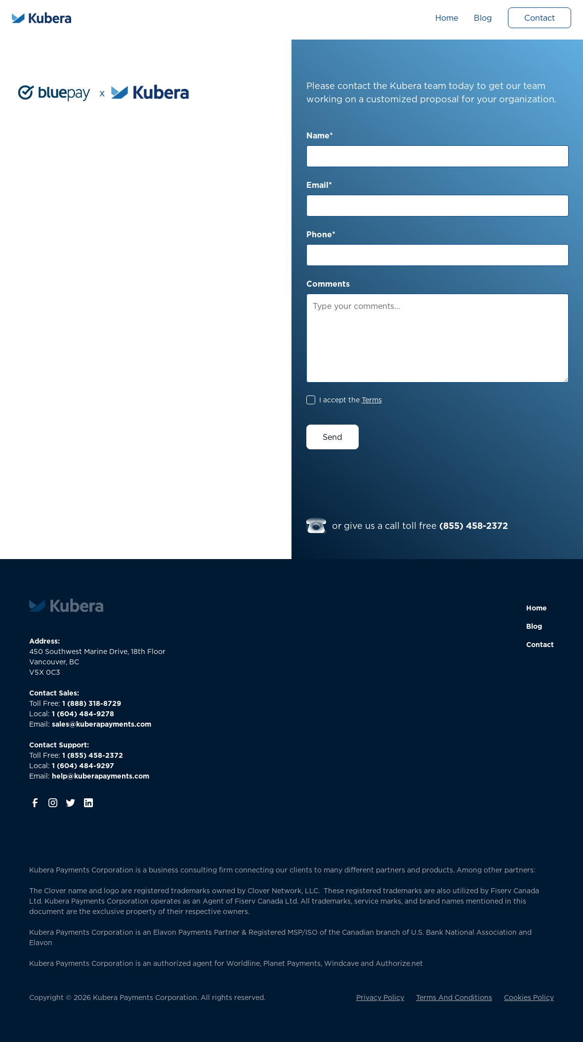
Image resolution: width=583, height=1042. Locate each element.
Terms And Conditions (454, 997)
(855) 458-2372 (473, 525)
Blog (483, 17)
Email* (319, 184)
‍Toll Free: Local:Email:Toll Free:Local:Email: (90, 734)
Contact (539, 17)
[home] (41, 18)
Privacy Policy (380, 997)
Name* (319, 135)
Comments (328, 283)
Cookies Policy (529, 997)
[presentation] (381, 480)
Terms (372, 399)
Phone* (320, 234)
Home (446, 17)
